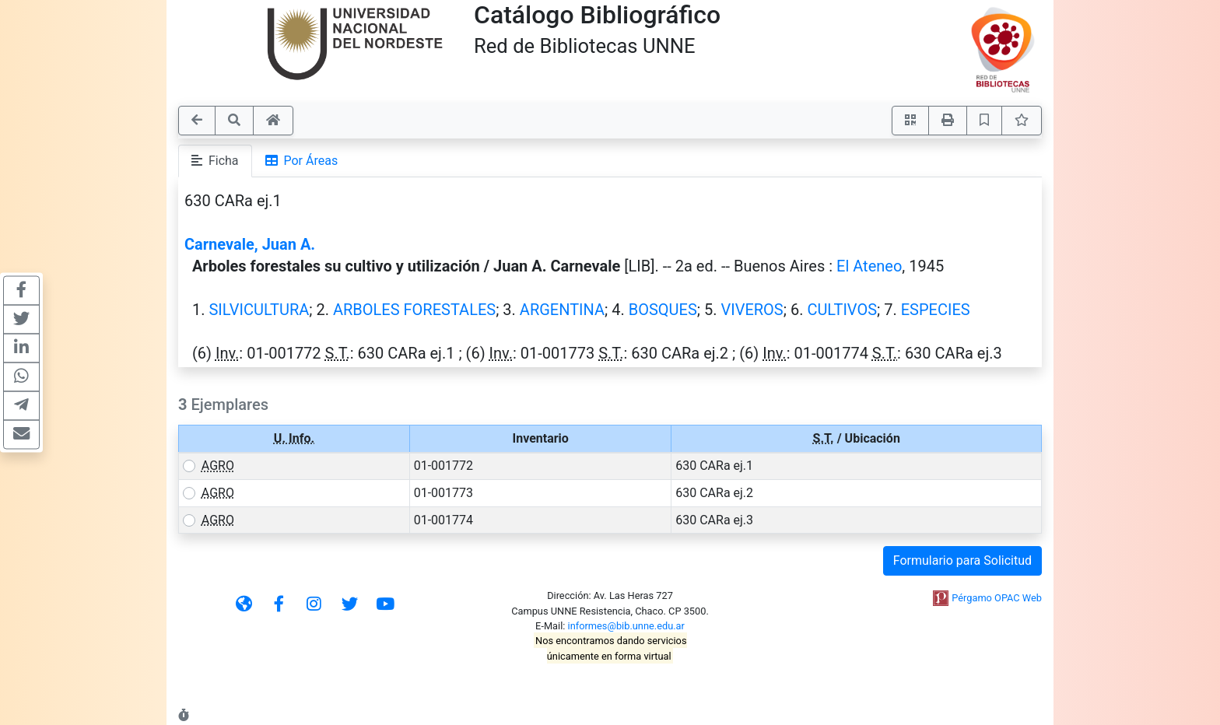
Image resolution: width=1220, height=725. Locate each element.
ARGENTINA (562, 309)
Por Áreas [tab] (301, 160)
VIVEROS (751, 309)
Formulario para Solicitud (962, 560)
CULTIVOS (842, 309)
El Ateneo (869, 266)
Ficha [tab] (215, 160)
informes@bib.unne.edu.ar (626, 626)
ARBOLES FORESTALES (414, 309)
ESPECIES (935, 309)
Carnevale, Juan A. (249, 244)
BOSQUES (663, 309)
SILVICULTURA (259, 309)
